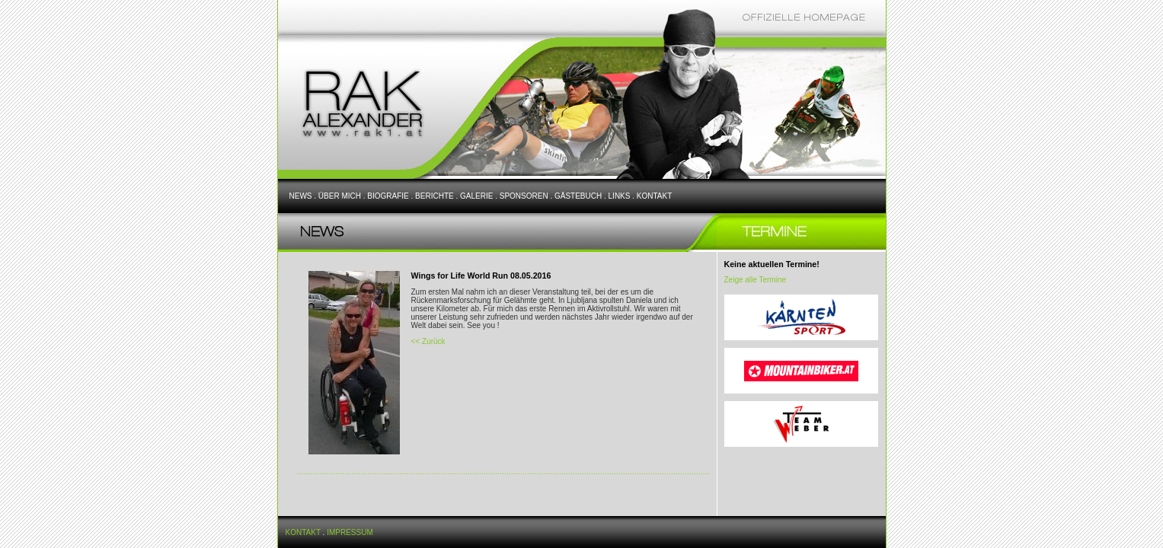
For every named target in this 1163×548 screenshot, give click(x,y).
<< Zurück (428, 341)
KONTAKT (654, 196)
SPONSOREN (524, 196)
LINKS (620, 196)
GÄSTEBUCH (578, 196)
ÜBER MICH (339, 196)
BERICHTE (434, 196)
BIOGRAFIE (387, 196)
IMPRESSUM (350, 532)
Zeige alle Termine (755, 280)
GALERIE (476, 196)
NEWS (300, 196)
